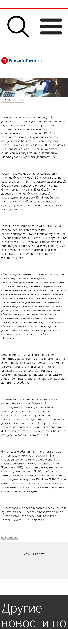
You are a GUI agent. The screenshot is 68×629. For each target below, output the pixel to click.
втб (9, 537)
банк (3, 537)
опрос (14, 537)
